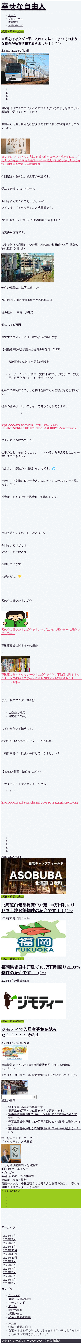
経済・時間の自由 (12, 31)
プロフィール (15, 18)
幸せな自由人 (23, 6)
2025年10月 (10, 1257)
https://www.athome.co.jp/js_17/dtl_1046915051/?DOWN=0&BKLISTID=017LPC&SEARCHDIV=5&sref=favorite (39, 426)
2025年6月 (9, 1272)
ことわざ (14, 1295)
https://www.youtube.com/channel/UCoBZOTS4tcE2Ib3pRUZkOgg (39, 802)
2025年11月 (10, 1254)
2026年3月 (9, 1239)
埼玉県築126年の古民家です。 (27, 1106)
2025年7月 (9, 1268)
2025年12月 (10, 1250)
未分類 (12, 1306)
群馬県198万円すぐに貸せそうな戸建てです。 (37, 1110)
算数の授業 (15, 1309)
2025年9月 (9, 1261)
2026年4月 (9, 1235)
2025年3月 (9, 1283)
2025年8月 (9, 1265)
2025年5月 (9, 1275)
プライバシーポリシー (15, 1340)
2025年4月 (9, 1279)
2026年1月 (9, 1246)
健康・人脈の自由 (19, 1298)
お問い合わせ (15, 25)
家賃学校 (13, 22)
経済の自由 (15, 1313)
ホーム (12, 15)
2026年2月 (9, 1243)
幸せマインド (16, 1302)
